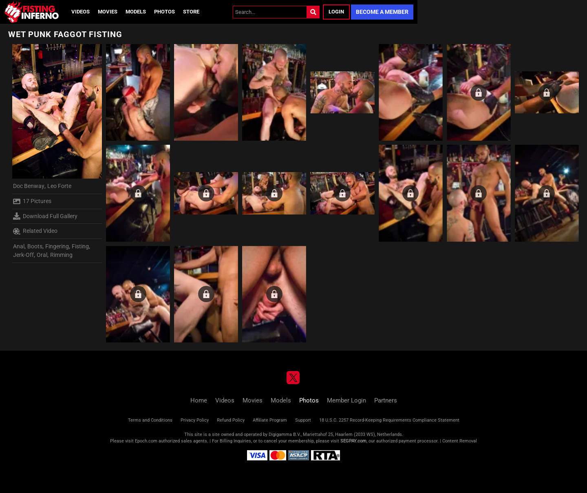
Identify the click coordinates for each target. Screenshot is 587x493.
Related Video (35, 231)
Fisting (80, 246)
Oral (42, 255)
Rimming (61, 255)
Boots (34, 246)
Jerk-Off (23, 255)
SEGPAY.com (353, 441)
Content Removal (459, 441)
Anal (18, 246)
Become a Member (382, 12)
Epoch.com (146, 441)
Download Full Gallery (45, 216)
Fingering (57, 246)
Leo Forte (59, 186)
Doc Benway (28, 186)
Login (336, 12)
